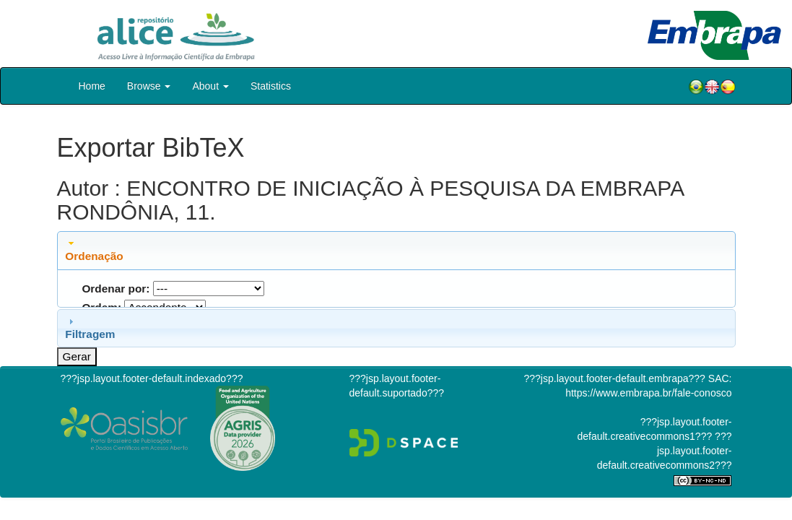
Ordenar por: (115, 288)
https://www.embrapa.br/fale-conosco (648, 393)
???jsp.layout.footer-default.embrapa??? (614, 378)
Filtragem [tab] (90, 328)
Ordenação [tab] (94, 250)
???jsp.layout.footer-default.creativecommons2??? (664, 450)
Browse (149, 86)
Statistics (271, 86)
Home (92, 86)
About (210, 86)
